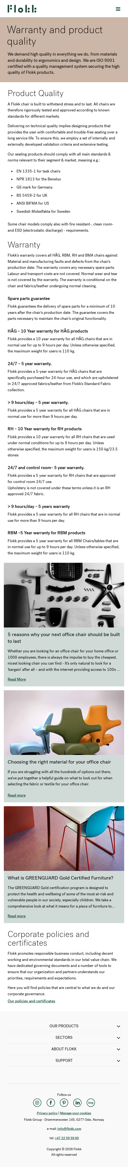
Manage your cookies (75, 1113)
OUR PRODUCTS (85, 1026)
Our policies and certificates (31, 1001)
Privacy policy (47, 1113)
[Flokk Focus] (91, 1103)
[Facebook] (50, 1103)
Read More (17, 679)
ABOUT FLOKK (86, 1049)
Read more (17, 795)
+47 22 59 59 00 (67, 1138)
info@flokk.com (69, 1129)
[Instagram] (37, 1103)
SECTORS (88, 1038)
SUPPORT (89, 1061)
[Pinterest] (64, 1103)
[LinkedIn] (77, 1103)
